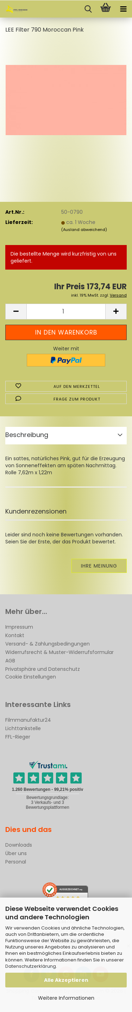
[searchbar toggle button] (88, 9)
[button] (15, 311)
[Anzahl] (66, 311)
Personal (15, 861)
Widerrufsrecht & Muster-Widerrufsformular (59, 652)
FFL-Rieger (17, 736)
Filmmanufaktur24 (28, 719)
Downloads (18, 844)
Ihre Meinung (99, 565)
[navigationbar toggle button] (123, 9)
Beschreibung (26, 434)
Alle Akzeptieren (66, 980)
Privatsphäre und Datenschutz (42, 669)
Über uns (16, 853)
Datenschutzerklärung (30, 966)
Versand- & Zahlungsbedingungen (47, 643)
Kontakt (14, 635)
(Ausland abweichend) (84, 229)
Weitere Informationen (66, 997)
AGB (10, 660)
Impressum (19, 626)
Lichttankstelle (23, 728)
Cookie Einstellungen (30, 676)
